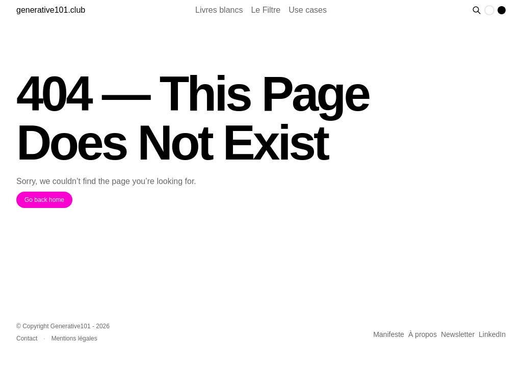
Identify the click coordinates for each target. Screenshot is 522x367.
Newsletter (458, 334)
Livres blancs (219, 10)
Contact (26, 338)
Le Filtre (265, 10)
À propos (422, 334)
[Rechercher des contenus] (476, 10)
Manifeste (388, 334)
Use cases (308, 10)
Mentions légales (74, 338)
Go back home (44, 199)
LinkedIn (492, 334)
